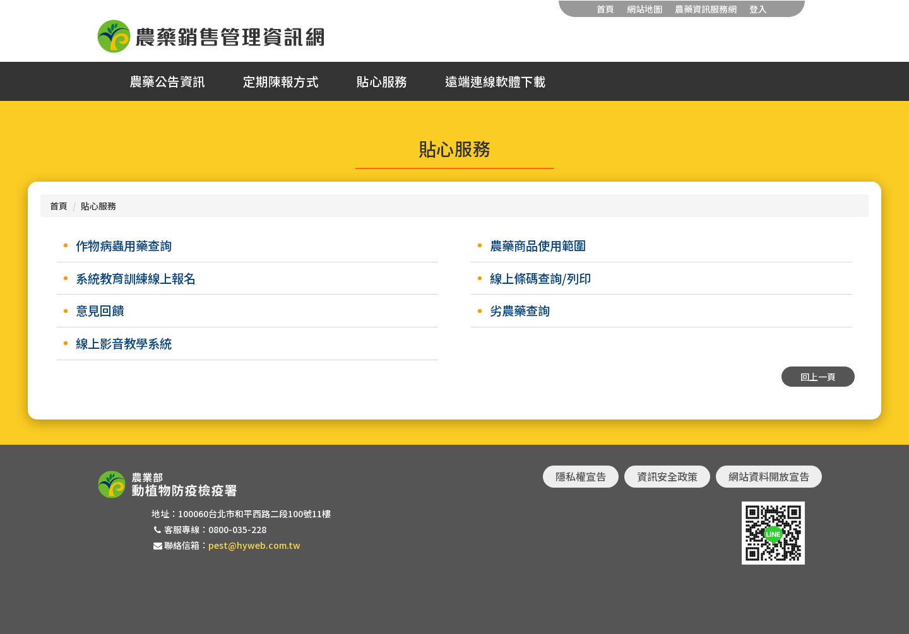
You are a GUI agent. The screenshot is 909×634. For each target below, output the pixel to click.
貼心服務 (382, 81)
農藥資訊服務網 (706, 9)
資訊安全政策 (667, 476)
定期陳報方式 (281, 81)
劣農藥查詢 (520, 310)
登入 (758, 9)
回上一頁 (818, 376)
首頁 (605, 9)
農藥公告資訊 (167, 81)
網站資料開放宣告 (768, 476)
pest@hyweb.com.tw (254, 545)
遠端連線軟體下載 (495, 81)
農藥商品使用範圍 (538, 245)
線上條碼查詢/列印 (540, 278)
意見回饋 (100, 310)
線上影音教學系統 (124, 343)
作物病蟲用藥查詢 (124, 245)
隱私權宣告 (581, 476)
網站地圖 (644, 9)
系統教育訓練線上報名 (136, 278)
